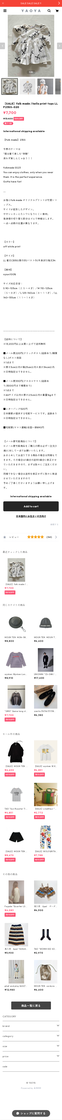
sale (5, 1066)
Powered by (31, 1088)
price (6, 1056)
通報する (54, 524)
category (8, 1036)
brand (6, 1026)
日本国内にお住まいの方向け (31, 516)
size (5, 1046)
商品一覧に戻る (31, 1005)
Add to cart (31, 506)
